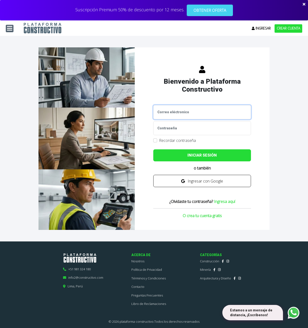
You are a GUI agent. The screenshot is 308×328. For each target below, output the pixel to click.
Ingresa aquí (224, 201)
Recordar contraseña (177, 140)
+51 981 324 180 (77, 269)
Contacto (137, 286)
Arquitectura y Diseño (215, 278)
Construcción (209, 261)
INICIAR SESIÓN (202, 155)
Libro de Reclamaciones (148, 304)
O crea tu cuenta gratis (202, 215)
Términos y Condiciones (148, 278)
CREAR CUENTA (288, 28)
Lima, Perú (73, 286)
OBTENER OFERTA (209, 10)
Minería (205, 269)
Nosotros (137, 261)
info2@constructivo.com (83, 277)
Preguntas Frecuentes (147, 295)
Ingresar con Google (202, 181)
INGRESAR (261, 28)
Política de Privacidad (146, 269)
